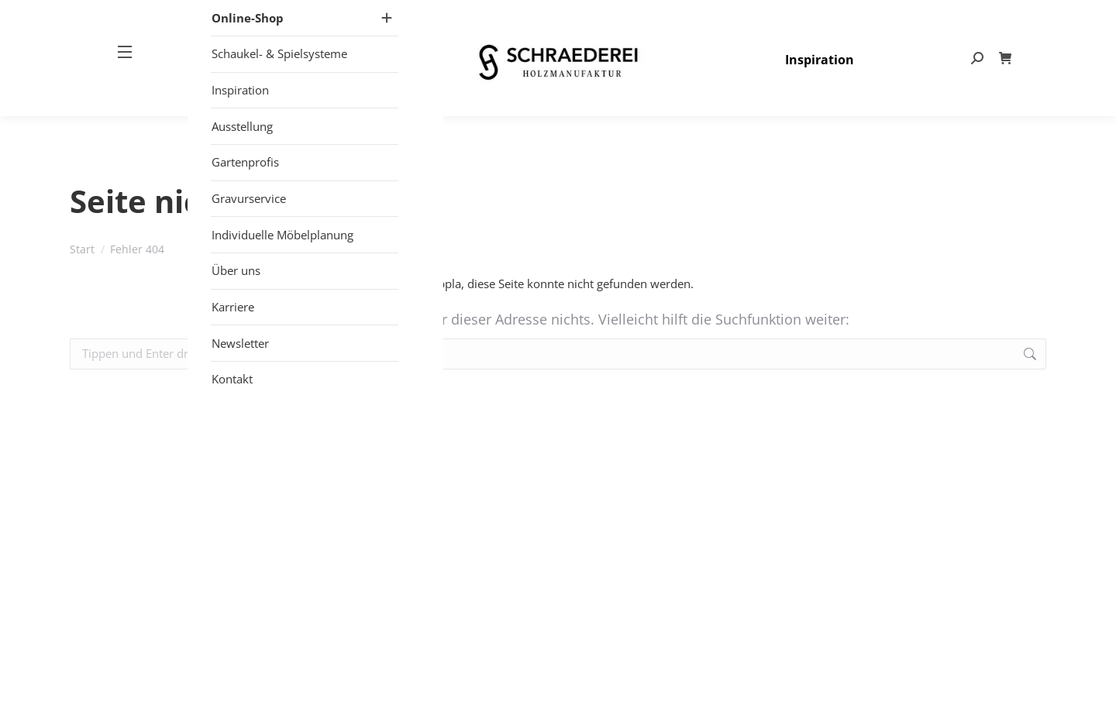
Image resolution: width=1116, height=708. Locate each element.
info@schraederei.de (905, 15)
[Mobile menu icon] (131, 84)
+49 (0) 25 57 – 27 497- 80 (770, 15)
